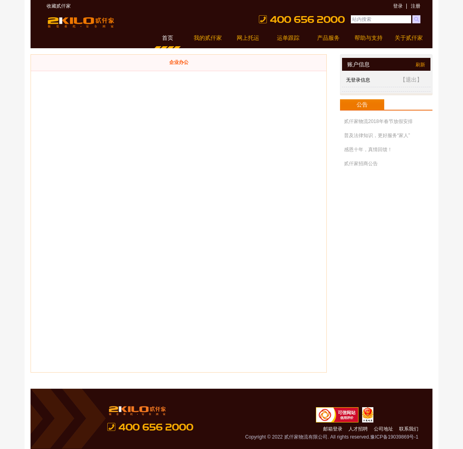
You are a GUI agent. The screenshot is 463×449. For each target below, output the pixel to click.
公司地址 (383, 429)
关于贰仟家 (409, 38)
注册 (415, 6)
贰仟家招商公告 (361, 163)
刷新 (420, 65)
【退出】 (411, 79)
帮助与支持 (368, 38)
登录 (398, 6)
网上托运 (248, 38)
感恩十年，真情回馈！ (368, 149)
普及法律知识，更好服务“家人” (377, 135)
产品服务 (328, 38)
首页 (167, 38)
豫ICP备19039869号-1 (394, 437)
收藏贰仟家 (59, 6)
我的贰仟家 (208, 38)
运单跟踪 (288, 38)
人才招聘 (358, 429)
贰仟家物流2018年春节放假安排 (378, 121)
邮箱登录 (332, 429)
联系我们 (408, 429)
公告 (362, 104)
